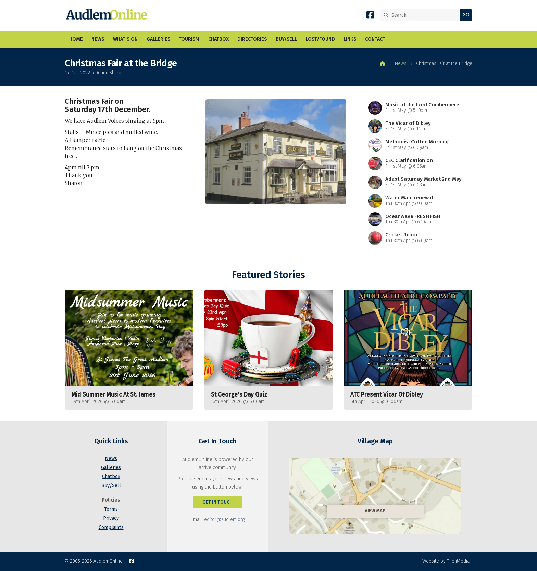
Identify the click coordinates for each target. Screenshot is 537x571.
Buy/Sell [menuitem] (286, 39)
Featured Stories (268, 275)
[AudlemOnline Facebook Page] (370, 16)
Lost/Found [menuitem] (320, 39)
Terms (111, 509)
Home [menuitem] (76, 39)
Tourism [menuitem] (189, 39)
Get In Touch (217, 502)
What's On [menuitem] (125, 39)
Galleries (111, 467)
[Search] (421, 15)
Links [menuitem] (350, 39)
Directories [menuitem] (252, 39)
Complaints (111, 527)
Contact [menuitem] (375, 39)
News (401, 63)
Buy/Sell (111, 486)
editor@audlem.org (224, 519)
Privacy (111, 518)
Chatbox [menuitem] (218, 39)
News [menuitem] (97, 39)
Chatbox (111, 476)
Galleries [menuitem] (158, 39)
